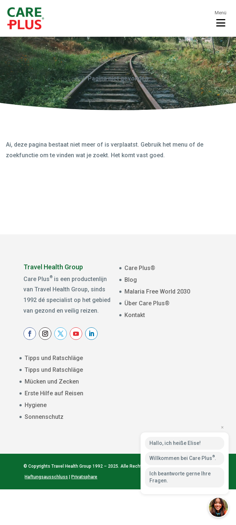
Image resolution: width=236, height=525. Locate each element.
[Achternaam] (178, 422)
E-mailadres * (148, 366)
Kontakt (134, 315)
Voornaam (144, 389)
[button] (218, 507)
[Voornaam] (178, 400)
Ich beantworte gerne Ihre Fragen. (180, 477)
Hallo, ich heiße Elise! (175, 443)
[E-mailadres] (178, 377)
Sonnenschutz (44, 416)
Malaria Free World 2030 (157, 291)
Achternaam (146, 412)
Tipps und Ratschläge (54, 358)
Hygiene (36, 405)
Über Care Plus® (147, 303)
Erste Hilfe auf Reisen (54, 393)
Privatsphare (84, 512)
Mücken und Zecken (52, 381)
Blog (130, 279)
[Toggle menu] (221, 18)
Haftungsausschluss (46, 512)
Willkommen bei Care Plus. (182, 457)
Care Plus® (139, 268)
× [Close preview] (222, 427)
